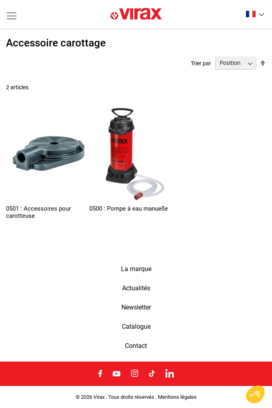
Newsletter (136, 307)
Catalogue (136, 326)
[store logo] (136, 14)
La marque (136, 269)
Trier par (201, 63)
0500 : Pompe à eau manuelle (128, 208)
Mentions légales (177, 397)
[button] (255, 14)
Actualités (136, 288)
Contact (136, 346)
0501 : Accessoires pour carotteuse (38, 212)
